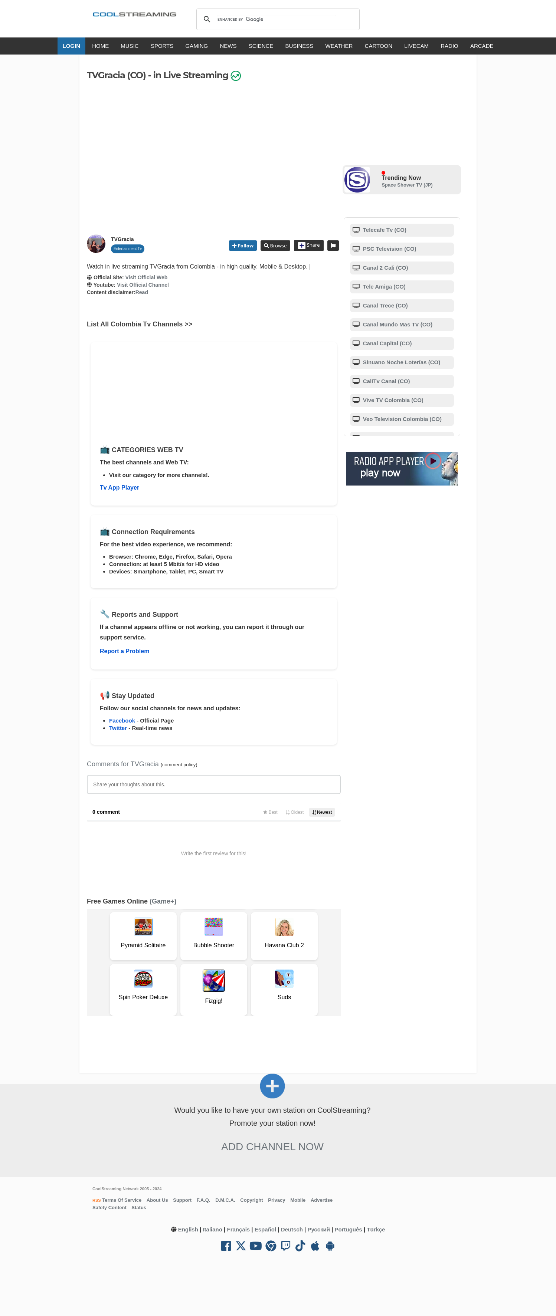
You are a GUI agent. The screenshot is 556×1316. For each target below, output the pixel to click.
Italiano (212, 1229)
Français (238, 1229)
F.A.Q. (203, 1200)
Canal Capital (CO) (387, 343)
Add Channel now (272, 1146)
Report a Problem (124, 651)
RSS (96, 1200)
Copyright (251, 1200)
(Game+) (163, 901)
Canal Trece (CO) (385, 305)
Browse (278, 245)
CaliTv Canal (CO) (386, 381)
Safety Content (109, 1207)
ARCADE (482, 46)
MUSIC (129, 46)
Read (141, 292)
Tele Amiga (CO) (384, 286)
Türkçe (376, 1229)
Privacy (276, 1200)
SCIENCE (261, 46)
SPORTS (162, 46)
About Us (157, 1200)
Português (348, 1229)
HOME (100, 46)
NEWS (228, 46)
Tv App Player (119, 487)
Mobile (297, 1200)
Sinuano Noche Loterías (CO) (401, 362)
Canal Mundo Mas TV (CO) (397, 324)
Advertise (322, 1200)
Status (138, 1207)
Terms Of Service (121, 1200)
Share (309, 245)
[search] (277, 19)
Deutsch (292, 1229)
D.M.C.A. (225, 1200)
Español (265, 1229)
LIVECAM (416, 46)
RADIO (449, 46)
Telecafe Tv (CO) (384, 230)
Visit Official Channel (143, 285)
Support (182, 1200)
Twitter (118, 728)
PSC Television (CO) (389, 249)
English (188, 1229)
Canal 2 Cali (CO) (385, 267)
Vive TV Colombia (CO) (392, 400)
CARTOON (378, 46)
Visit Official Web (146, 277)
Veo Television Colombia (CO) (402, 419)
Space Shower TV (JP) (407, 185)
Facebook (122, 720)
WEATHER (339, 46)
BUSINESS (299, 46)
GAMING (196, 46)
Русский (318, 1229)
